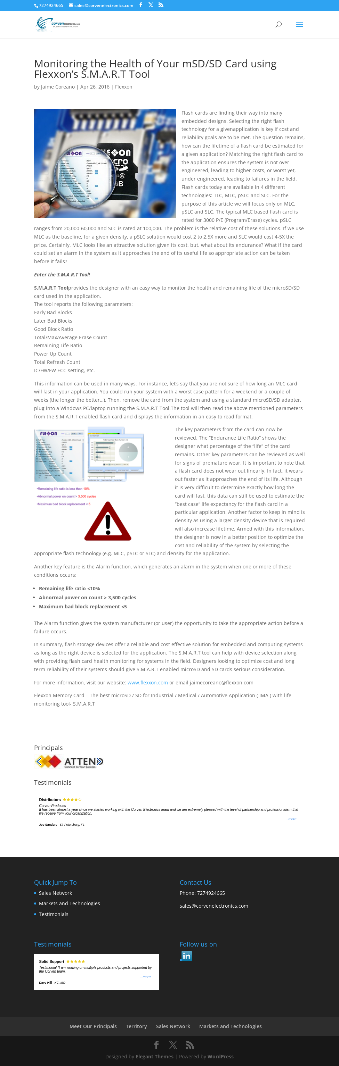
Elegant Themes (154, 1056)
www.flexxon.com (148, 682)
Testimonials (53, 914)
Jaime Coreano (58, 86)
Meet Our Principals (93, 1026)
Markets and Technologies (69, 903)
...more (290, 819)
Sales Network (55, 893)
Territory (136, 1026)
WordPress (221, 1056)
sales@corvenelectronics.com (214, 905)
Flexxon (123, 86)
